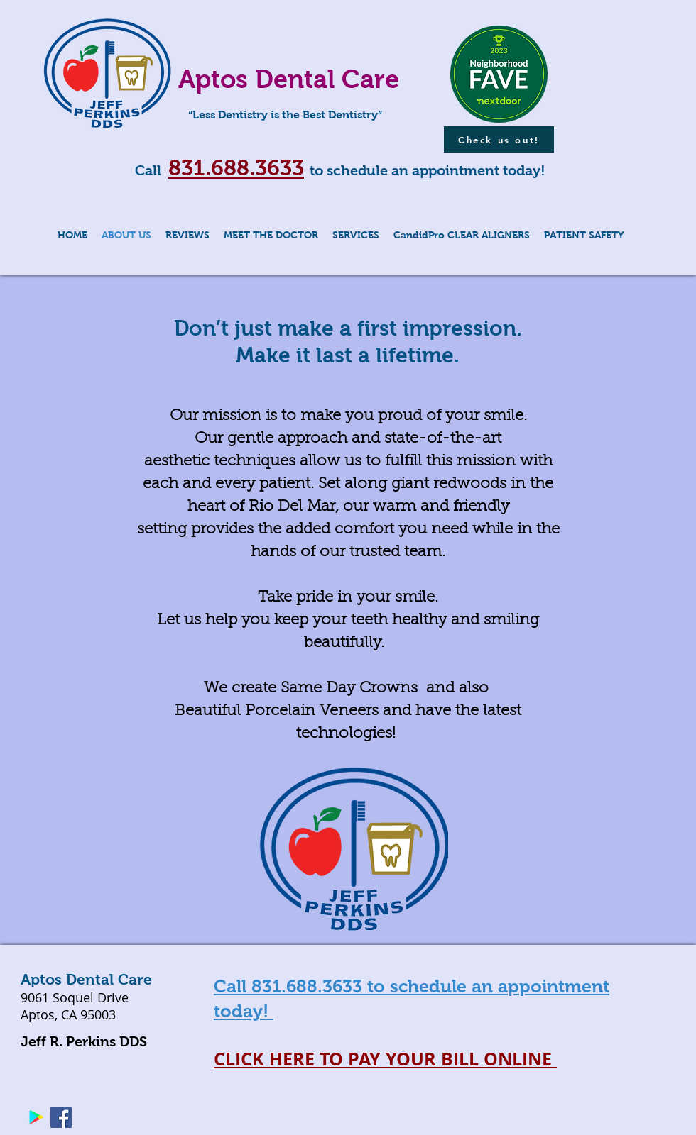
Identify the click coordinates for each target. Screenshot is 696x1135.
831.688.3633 (236, 167)
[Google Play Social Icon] (36, 1117)
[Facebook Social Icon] (61, 1117)
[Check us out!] (499, 139)
